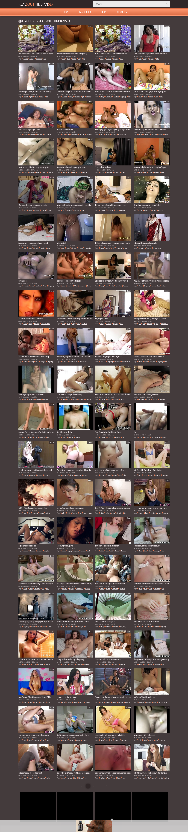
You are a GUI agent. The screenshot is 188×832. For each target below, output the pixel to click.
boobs (73, 59)
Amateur (88, 97)
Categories (121, 12)
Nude (108, 475)
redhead (116, 362)
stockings (64, 475)
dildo (139, 362)
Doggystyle (73, 134)
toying (112, 513)
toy (79, 513)
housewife (87, 248)
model (32, 626)
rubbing (87, 589)
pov (128, 97)
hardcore (153, 134)
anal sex (77, 437)
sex (139, 324)
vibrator (121, 589)
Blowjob (43, 172)
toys (48, 702)
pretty (38, 626)
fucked (153, 210)
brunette (30, 399)
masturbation (47, 134)
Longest (103, 12)
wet (165, 362)
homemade (164, 324)
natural (47, 513)
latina (121, 399)
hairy (47, 740)
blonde (25, 475)
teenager (41, 437)
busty (154, 702)
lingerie (35, 248)
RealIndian (35, 4)
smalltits (122, 664)
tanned (49, 626)
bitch (48, 210)
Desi (119, 475)
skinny (166, 778)
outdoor (32, 475)
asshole (68, 702)
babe (161, 97)
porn (139, 97)
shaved (74, 399)
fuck (44, 59)
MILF (78, 172)
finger (42, 740)
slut (123, 437)
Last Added (85, 12)
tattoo (41, 513)
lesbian (25, 97)
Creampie (108, 97)
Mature (82, 210)
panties (152, 513)
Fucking (31, 172)
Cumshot (64, 97)
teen (63, 59)
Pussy (67, 59)
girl (83, 59)
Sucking (31, 59)
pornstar (76, 97)
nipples (46, 551)
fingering (38, 59)
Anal (63, 134)
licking (25, 59)
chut (124, 475)
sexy (79, 59)
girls (31, 97)
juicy (24, 248)
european (152, 362)
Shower (73, 248)
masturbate (82, 362)
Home (67, 12)
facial (108, 399)
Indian (88, 286)
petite (63, 551)
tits (46, 97)
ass (143, 324)
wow (43, 626)
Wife (157, 59)
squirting (85, 664)
